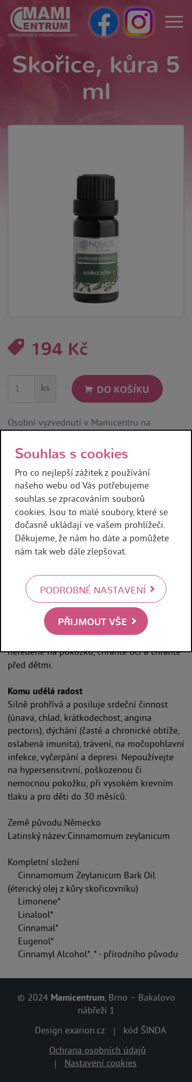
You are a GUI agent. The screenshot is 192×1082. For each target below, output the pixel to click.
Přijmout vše (92, 620)
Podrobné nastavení (92, 589)
